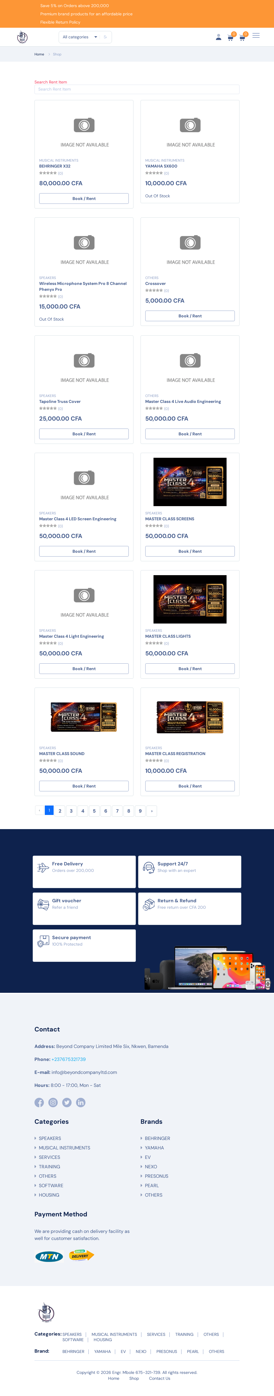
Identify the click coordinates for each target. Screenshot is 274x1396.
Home (39, 59)
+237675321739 (69, 1065)
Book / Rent (84, 203)
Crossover (155, 288)
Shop (57, 59)
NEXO (151, 1172)
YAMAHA (154, 1153)
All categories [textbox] (75, 39)
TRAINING (49, 1172)
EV (148, 1163)
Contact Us (159, 1384)
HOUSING (49, 1200)
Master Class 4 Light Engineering (71, 641)
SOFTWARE (51, 1191)
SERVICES (49, 1163)
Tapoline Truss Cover (60, 406)
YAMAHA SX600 (161, 171)
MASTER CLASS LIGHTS (168, 641)
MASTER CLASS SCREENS (169, 524)
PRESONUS (156, 1182)
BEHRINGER (157, 1144)
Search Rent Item (50, 87)
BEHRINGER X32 (54, 171)
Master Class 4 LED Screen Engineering (77, 524)
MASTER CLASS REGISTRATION (175, 759)
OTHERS (152, 283)
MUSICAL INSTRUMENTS (58, 165)
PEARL (152, 1191)
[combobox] (79, 39)
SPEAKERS (47, 283)
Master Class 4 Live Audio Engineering (183, 406)
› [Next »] (152, 816)
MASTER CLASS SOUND (62, 759)
